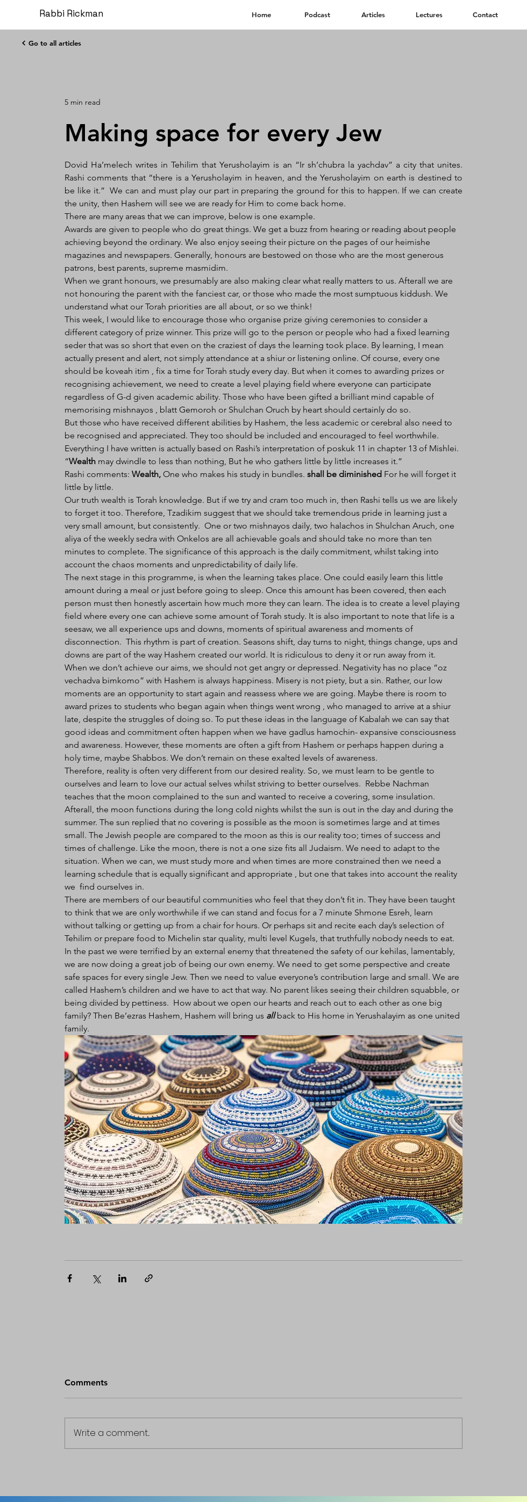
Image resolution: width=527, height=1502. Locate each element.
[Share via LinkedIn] (122, 1278)
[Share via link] (149, 1278)
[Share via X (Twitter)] (96, 1278)
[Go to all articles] (51, 43)
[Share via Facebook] (70, 1278)
